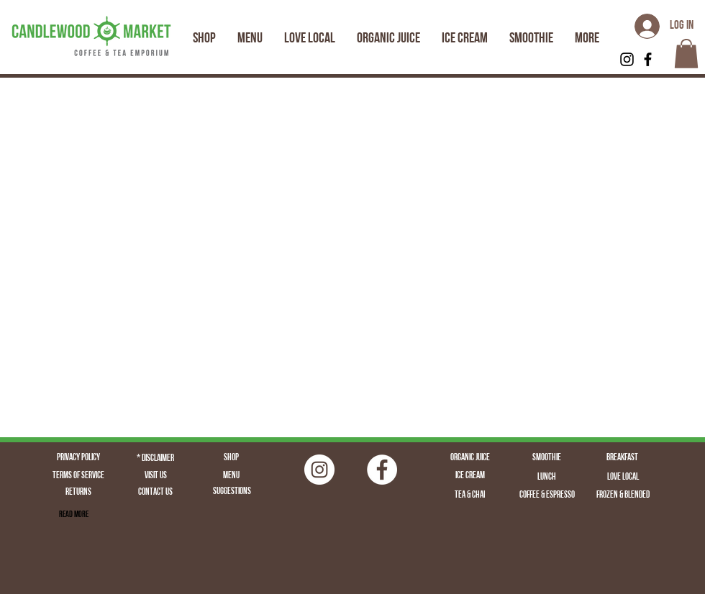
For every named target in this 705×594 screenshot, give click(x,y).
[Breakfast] (622, 458)
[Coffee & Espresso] (547, 495)
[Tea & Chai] (470, 495)
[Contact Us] (155, 493)
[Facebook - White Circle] (382, 469)
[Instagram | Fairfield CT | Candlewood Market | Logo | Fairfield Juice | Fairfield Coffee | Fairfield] (319, 469)
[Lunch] (547, 477)
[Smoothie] (547, 458)
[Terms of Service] (78, 476)
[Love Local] (623, 477)
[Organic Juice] (470, 458)
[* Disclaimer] (155, 458)
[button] (686, 53)
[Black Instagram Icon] (627, 59)
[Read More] (73, 515)
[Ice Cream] (470, 476)
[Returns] (78, 493)
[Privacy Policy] (78, 458)
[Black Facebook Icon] (648, 59)
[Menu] (231, 476)
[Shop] (231, 458)
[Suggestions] (232, 492)
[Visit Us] (155, 476)
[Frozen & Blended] (623, 495)
